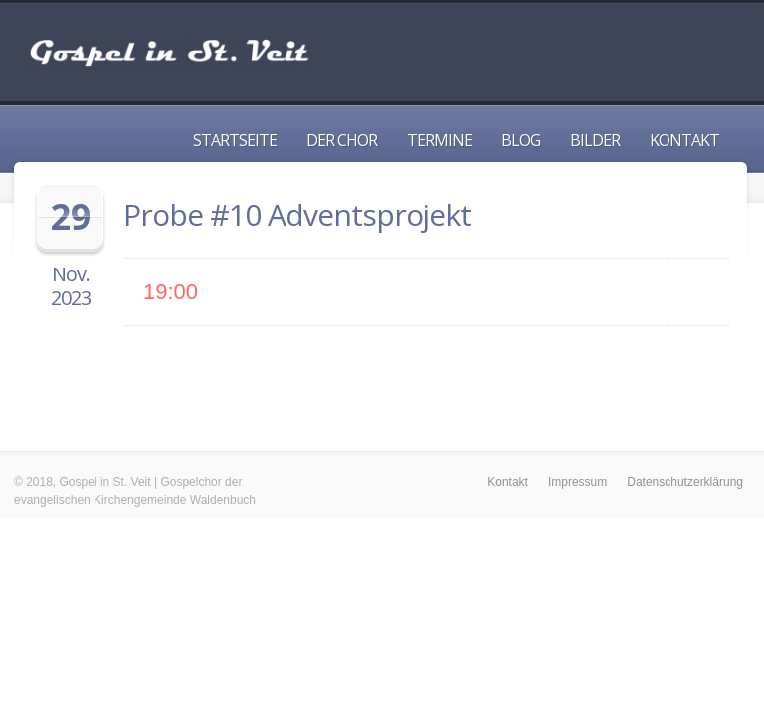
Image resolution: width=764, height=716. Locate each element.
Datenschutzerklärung (685, 482)
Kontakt (684, 140)
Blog (520, 140)
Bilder (595, 140)
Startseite (235, 140)
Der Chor (341, 140)
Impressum (577, 482)
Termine (439, 140)
